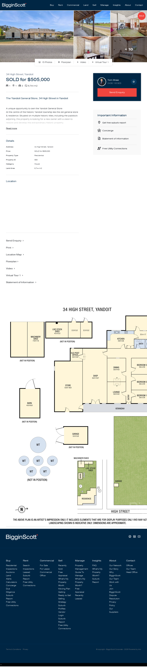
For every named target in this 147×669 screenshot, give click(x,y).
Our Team (114, 579)
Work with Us (114, 584)
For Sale (44, 566)
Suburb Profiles (61, 607)
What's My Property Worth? (80, 582)
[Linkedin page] (135, 537)
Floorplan (64, 61)
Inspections (11, 569)
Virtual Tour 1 (100, 61)
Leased (26, 572)
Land (85, 4)
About (128, 4)
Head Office (131, 572)
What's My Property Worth (63, 582)
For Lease (45, 569)
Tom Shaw (113, 78)
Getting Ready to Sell (64, 594)
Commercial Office (46, 574)
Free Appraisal (62, 574)
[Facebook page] (130, 537)
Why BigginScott (114, 574)
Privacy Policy (112, 604)
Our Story (113, 569)
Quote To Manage (79, 574)
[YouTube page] (139, 537)
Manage (104, 4)
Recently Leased (79, 597)
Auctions (10, 572)
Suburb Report (9, 597)
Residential (11, 566)
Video (81, 61)
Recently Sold (62, 567)
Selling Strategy (62, 601)
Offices (129, 566)
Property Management (81, 567)
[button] (10, 247)
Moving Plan (64, 589)
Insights (117, 4)
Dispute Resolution (114, 597)
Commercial (73, 4)
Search (26, 566)
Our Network (115, 566)
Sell (94, 4)
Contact (139, 4)
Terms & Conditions (13, 650)
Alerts (8, 579)
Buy (52, 4)
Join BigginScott (114, 591)
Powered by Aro (135, 650)
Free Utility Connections (115, 148)
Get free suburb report (115, 121)
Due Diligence (10, 591)
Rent (60, 4)
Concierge (108, 129)
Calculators (11, 582)
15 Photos (45, 61)
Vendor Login (61, 614)
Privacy (25, 650)
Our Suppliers (113, 611)
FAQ (94, 566)
